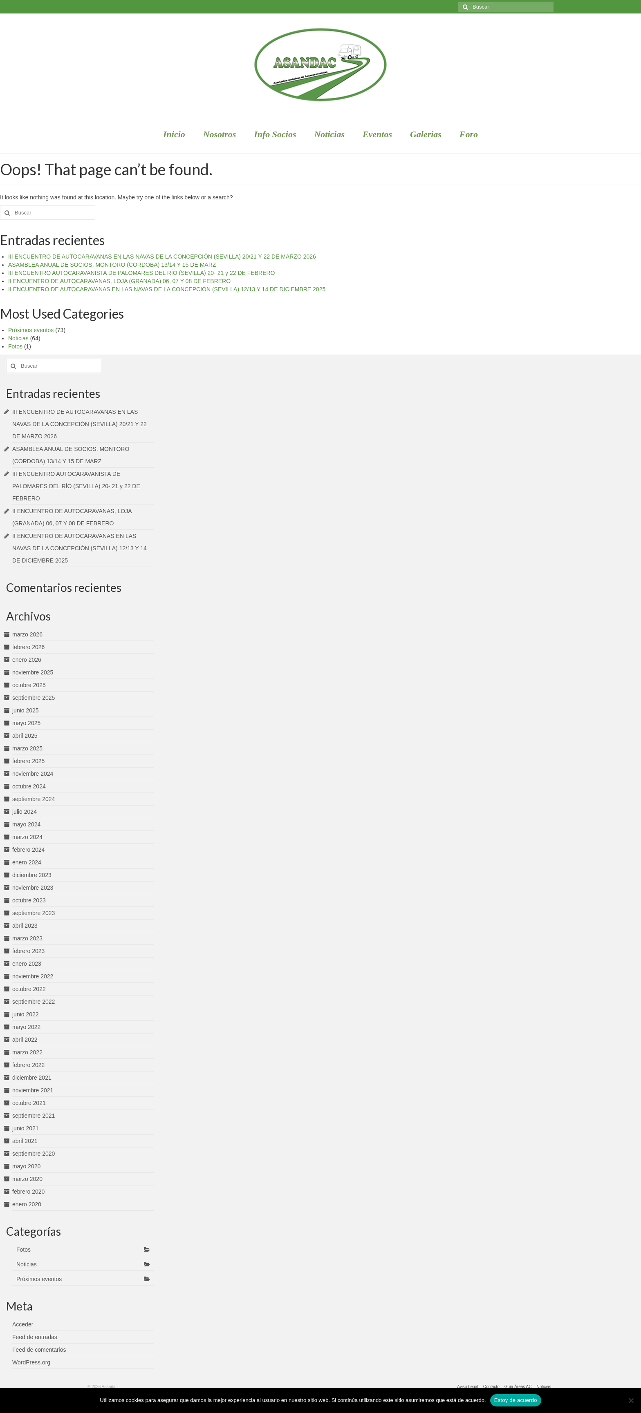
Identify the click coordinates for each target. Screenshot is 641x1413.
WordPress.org (31, 1362)
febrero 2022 (28, 1065)
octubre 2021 (29, 1103)
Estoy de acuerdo (515, 1400)
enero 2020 (26, 1204)
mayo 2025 (26, 723)
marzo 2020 (27, 1179)
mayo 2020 (26, 1166)
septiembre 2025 (33, 697)
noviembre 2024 (32, 773)
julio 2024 (24, 811)
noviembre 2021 (32, 1090)
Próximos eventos (31, 330)
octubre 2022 (29, 989)
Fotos (15, 346)
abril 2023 (25, 925)
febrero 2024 (28, 849)
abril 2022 (25, 1039)
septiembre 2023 (33, 913)
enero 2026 (26, 659)
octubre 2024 (29, 786)
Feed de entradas (34, 1337)
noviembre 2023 (32, 887)
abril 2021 (25, 1141)
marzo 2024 (27, 837)
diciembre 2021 (32, 1077)
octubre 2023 (29, 900)
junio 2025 (25, 710)
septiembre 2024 (33, 799)
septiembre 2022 (33, 1001)
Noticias (18, 338)
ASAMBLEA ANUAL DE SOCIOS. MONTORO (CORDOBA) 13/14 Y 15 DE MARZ (112, 264)
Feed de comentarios (39, 1349)
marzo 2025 (27, 748)
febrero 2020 (28, 1191)
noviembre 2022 (32, 976)
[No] (631, 1400)
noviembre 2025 (32, 672)
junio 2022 (25, 1014)
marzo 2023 (27, 938)
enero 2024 (26, 862)
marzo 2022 (27, 1052)
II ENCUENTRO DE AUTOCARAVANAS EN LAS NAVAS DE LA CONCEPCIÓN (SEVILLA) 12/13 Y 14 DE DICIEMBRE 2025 (166, 289)
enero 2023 (26, 963)
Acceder (22, 1324)
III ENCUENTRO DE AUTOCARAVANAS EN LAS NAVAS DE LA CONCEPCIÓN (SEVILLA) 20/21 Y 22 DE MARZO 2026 (162, 256)
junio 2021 (25, 1128)
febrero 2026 (28, 647)
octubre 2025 (29, 685)
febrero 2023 (28, 951)
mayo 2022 (26, 1027)
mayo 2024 (26, 824)
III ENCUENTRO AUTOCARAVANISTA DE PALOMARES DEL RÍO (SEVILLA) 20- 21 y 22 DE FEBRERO (141, 273)
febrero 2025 (28, 761)
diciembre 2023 (32, 875)
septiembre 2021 (33, 1115)
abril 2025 (25, 735)
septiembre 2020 (33, 1153)
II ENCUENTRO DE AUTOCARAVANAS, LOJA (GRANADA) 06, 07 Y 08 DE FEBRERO (119, 281)
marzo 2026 (27, 634)
